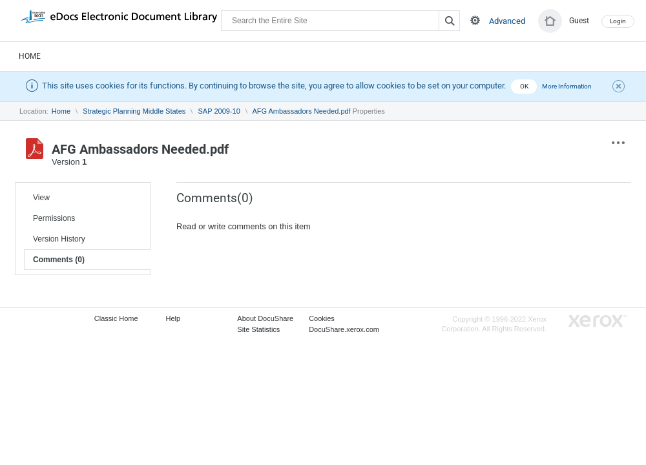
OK (524, 86)
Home (30, 56)
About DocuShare (265, 318)
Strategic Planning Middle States (134, 111)
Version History (59, 238)
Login (618, 21)
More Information (567, 86)
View (41, 197)
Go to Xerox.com (597, 321)
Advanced (507, 21)
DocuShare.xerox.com (344, 329)
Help (173, 318)
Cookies (322, 318)
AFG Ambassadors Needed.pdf (301, 111)
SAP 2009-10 (219, 111)
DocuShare (119, 20)
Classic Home (116, 318)
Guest (579, 20)
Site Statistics (258, 329)
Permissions (54, 218)
